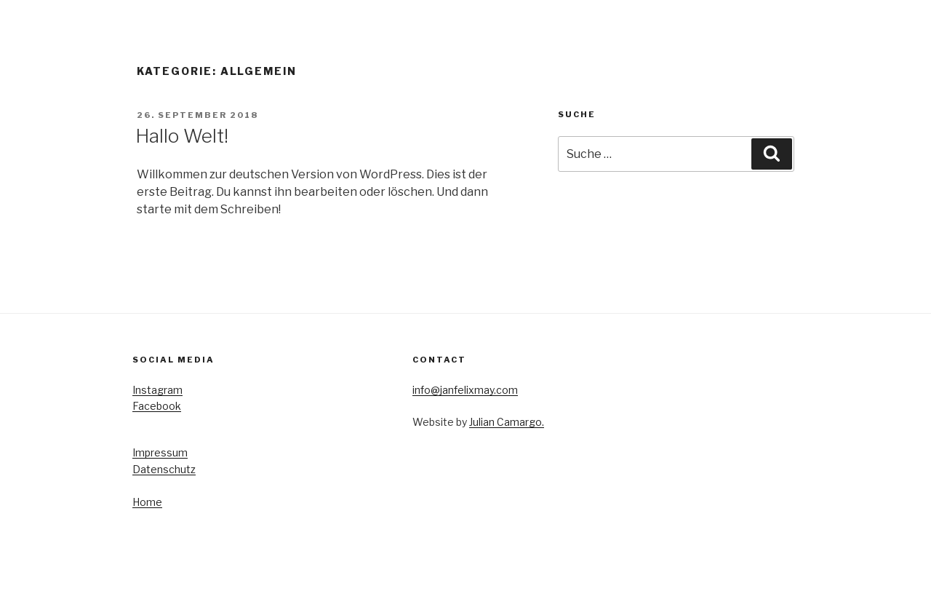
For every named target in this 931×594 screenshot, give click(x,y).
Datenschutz (164, 469)
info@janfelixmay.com (465, 390)
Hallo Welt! (181, 135)
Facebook (156, 406)
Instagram (157, 390)
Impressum (160, 452)
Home (147, 502)
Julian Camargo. (506, 422)
